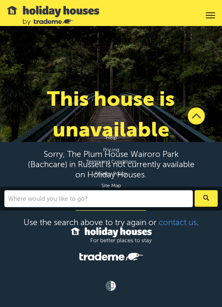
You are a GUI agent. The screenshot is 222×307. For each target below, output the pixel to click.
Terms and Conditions (111, 162)
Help (111, 138)
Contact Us (111, 197)
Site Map (111, 185)
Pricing (111, 150)
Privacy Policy (111, 174)
